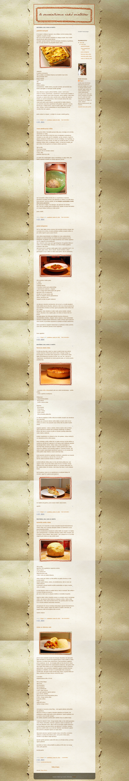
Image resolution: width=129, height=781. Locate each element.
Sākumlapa (55, 767)
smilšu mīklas (46, 390)
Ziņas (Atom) (44, 770)
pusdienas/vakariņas (46, 762)
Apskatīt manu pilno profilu (84, 106)
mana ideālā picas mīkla (44, 128)
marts (82, 44)
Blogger (74, 776)
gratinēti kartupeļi (42, 31)
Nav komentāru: (65, 120)
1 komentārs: (65, 757)
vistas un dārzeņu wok (44, 627)
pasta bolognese (42, 226)
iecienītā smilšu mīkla (44, 522)
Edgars (82, 80)
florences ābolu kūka (43, 348)
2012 (81, 42)
